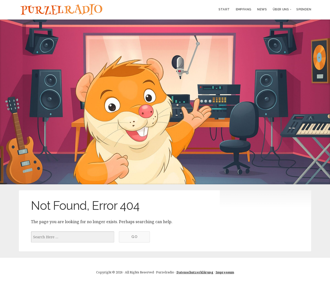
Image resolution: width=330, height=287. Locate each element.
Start (224, 9)
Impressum (225, 272)
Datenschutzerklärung (194, 272)
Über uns (281, 9)
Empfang (243, 9)
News (262, 9)
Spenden (303, 9)
